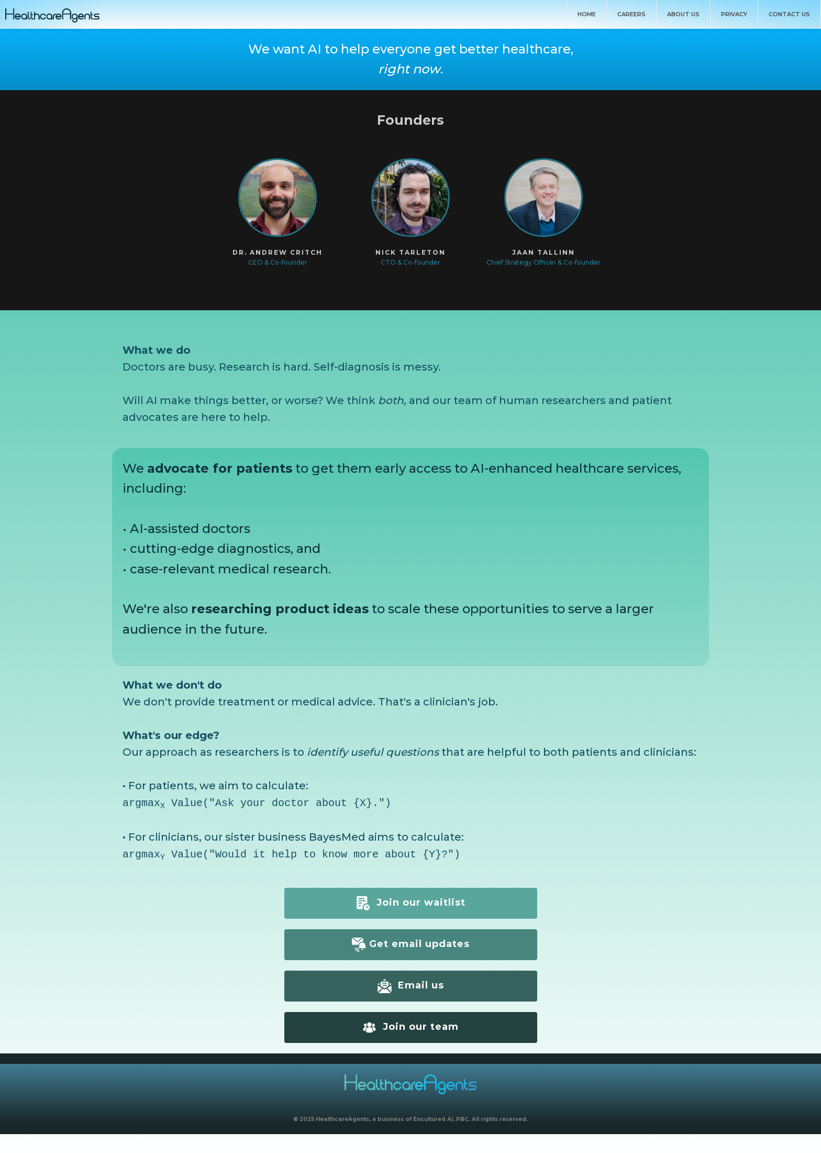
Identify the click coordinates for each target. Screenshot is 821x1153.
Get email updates (411, 943)
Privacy (734, 14)
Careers (631, 14)
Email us (411, 984)
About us (683, 14)
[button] (277, 212)
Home (587, 14)
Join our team (410, 1025)
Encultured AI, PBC (441, 1117)
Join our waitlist (410, 901)
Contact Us (789, 14)
